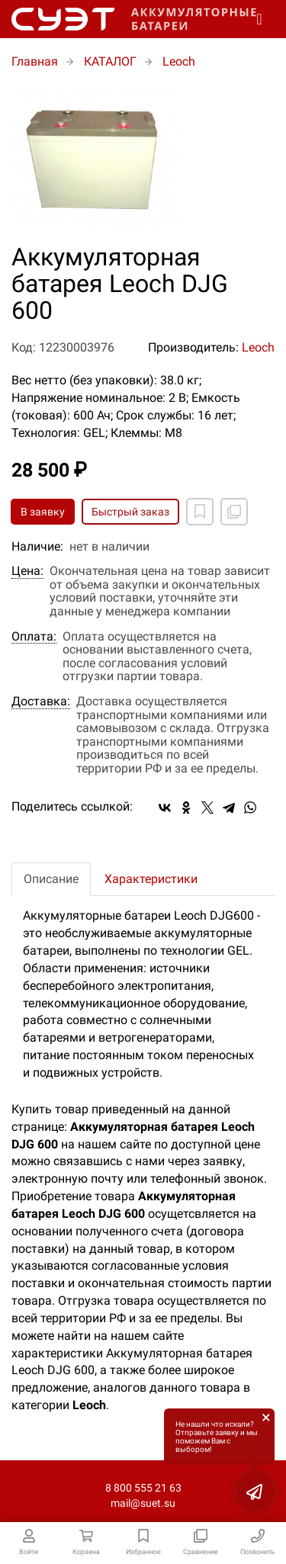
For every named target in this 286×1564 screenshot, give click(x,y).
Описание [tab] (51, 879)
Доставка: (40, 701)
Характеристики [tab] (151, 879)
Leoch (258, 347)
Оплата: (33, 637)
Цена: (27, 571)
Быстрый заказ (130, 512)
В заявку (43, 512)
